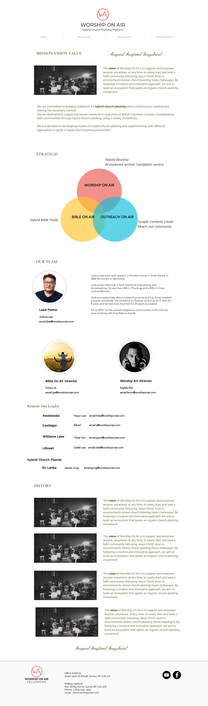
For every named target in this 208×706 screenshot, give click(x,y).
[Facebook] (177, 675)
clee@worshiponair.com (109, 447)
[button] (84, 37)
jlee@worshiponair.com (60, 321)
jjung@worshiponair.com (105, 467)
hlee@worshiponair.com (110, 415)
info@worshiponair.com (86, 692)
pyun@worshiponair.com (110, 437)
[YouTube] (166, 675)
